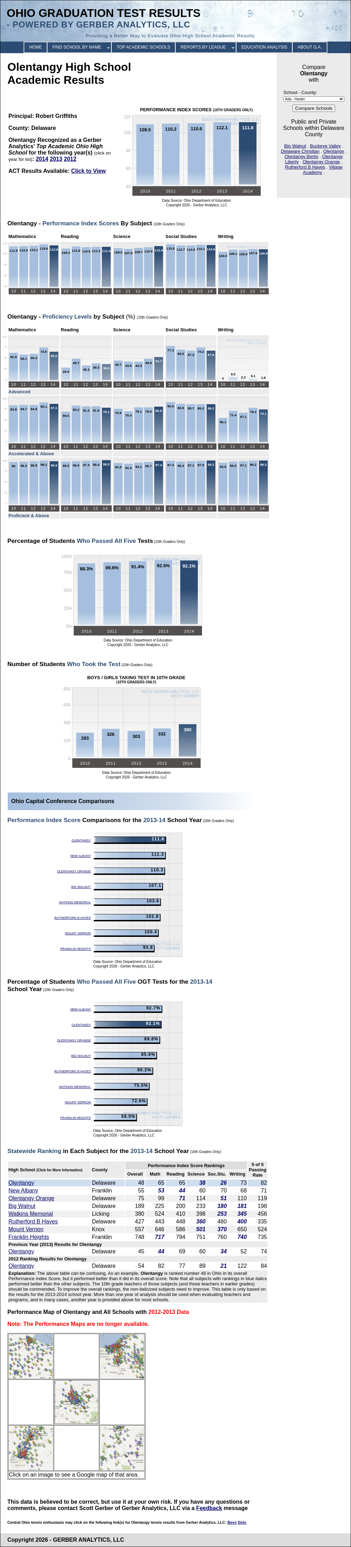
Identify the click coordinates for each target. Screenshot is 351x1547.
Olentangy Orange (321, 161)
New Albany (80, 856)
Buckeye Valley (325, 146)
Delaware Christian (300, 151)
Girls (242, 1522)
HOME (35, 47)
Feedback (209, 1508)
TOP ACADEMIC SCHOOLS (143, 47)
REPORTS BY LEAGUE (203, 47)
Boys (231, 1522)
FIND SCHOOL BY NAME (76, 47)
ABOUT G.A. (309, 47)
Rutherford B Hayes (305, 167)
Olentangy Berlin (301, 156)
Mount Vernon (78, 933)
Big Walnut (295, 146)
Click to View (88, 171)
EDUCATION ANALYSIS (264, 47)
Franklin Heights (75, 949)
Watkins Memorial (75, 902)
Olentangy (333, 151)
